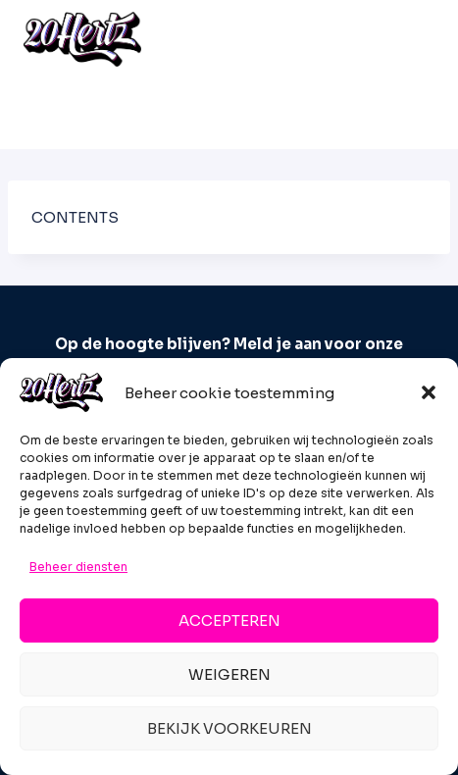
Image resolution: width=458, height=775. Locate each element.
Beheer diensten (78, 566)
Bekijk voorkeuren (229, 728)
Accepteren (229, 620)
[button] (428, 392)
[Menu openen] (413, 39)
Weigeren (229, 674)
